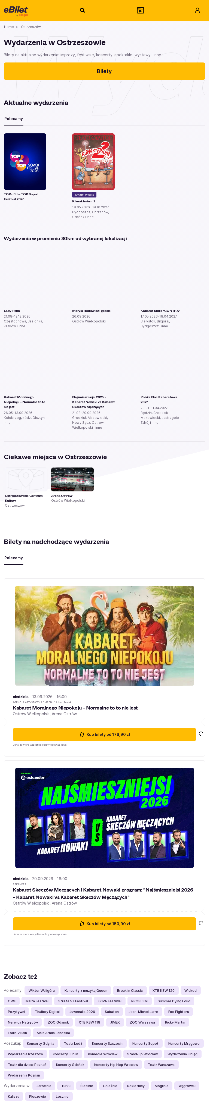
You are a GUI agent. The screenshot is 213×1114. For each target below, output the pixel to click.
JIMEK (115, 1022)
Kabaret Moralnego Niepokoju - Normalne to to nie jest (75, 707)
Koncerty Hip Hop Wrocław (116, 1065)
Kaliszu (13, 1096)
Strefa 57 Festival (73, 1001)
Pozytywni (16, 1012)
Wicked (190, 991)
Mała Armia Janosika (53, 1033)
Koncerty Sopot (145, 1043)
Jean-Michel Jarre (143, 1012)
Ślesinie (86, 1086)
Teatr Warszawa (161, 1065)
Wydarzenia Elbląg (182, 1054)
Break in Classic (130, 991)
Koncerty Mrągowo (184, 1043)
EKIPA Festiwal (109, 1001)
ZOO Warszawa (142, 1022)
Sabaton (112, 1012)
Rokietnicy (136, 1086)
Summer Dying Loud (174, 1001)
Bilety (104, 71)
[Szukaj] (82, 10)
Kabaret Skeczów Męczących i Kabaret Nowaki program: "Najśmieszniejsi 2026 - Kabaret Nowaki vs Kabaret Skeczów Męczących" (103, 893)
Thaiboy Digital (47, 1012)
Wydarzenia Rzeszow (25, 1054)
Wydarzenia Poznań (24, 1075)
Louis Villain (17, 1033)
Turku (66, 1086)
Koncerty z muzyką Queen (86, 991)
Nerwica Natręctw (23, 1022)
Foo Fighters (178, 1012)
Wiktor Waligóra (42, 991)
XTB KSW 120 (164, 991)
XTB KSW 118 (89, 1022)
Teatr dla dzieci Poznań (27, 1065)
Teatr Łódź (73, 1043)
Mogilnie (162, 1086)
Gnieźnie (110, 1086)
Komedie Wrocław (102, 1054)
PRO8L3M (139, 1001)
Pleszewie (37, 1096)
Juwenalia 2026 (82, 1012)
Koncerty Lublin (65, 1054)
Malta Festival (37, 1001)
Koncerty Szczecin (107, 1043)
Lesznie (62, 1096)
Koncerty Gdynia (40, 1043)
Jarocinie (43, 1086)
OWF (12, 1001)
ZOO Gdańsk (58, 1022)
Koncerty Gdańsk (70, 1065)
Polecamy (13, 118)
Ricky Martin (175, 1022)
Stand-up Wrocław (142, 1054)
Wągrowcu (187, 1086)
